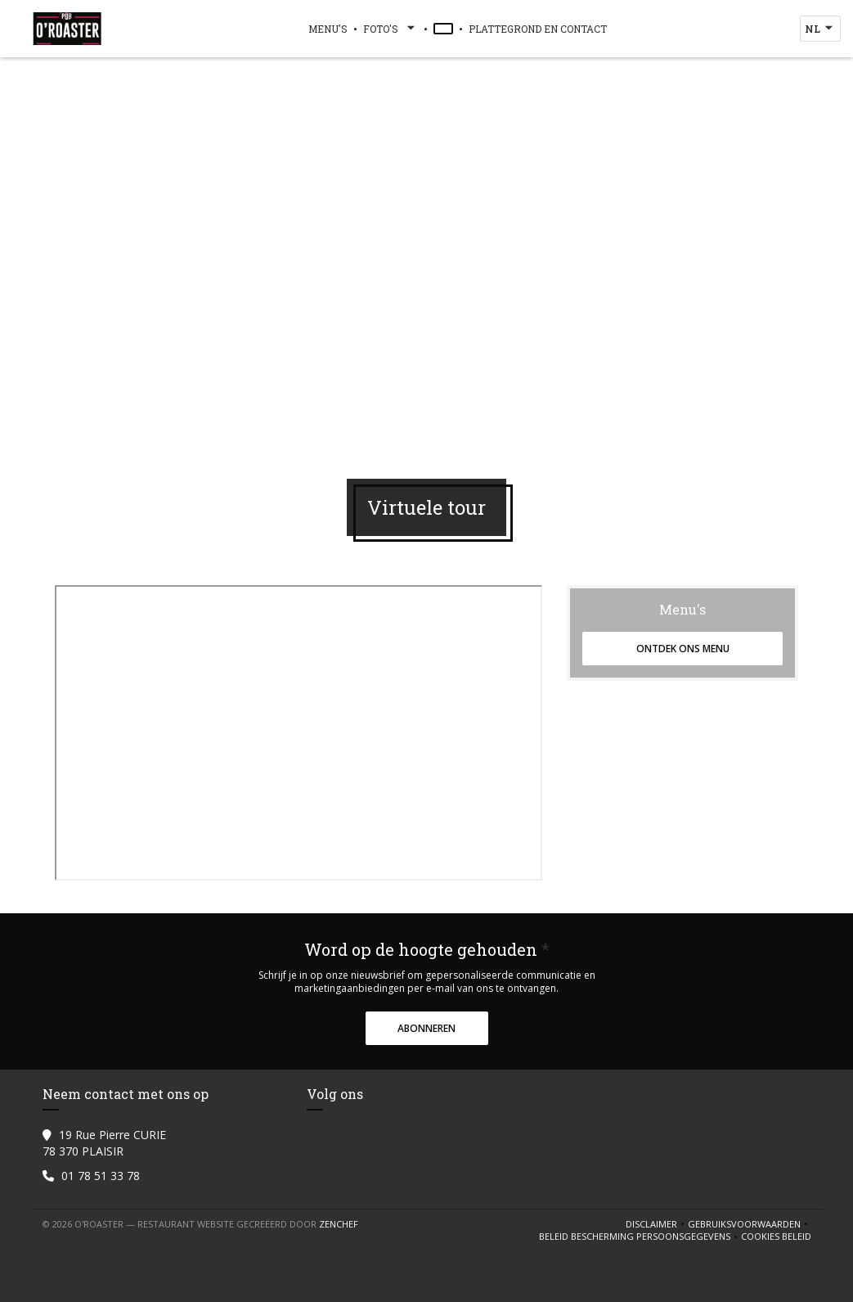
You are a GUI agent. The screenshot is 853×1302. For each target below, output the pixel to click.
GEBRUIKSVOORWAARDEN (749, 1224)
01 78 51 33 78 (100, 1175)
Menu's (328, 28)
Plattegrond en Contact (538, 28)
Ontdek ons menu (683, 649)
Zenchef (338, 1224)
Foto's (390, 28)
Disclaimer (657, 1224)
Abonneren (426, 1028)
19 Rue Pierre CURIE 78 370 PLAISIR (104, 1143)
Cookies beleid (776, 1236)
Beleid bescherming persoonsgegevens (640, 1236)
